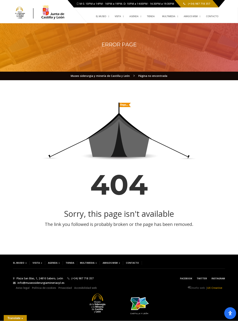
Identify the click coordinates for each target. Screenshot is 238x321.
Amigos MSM (111, 263)
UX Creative (214, 288)
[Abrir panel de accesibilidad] (230, 313)
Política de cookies (44, 288)
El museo (20, 263)
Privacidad (65, 288)
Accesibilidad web (85, 288)
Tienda (70, 263)
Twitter (202, 278)
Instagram (218, 278)
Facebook (186, 278)
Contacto (132, 263)
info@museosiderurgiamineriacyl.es (40, 283)
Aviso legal (23, 288)
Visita (37, 263)
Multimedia (88, 263)
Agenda (54, 263)
